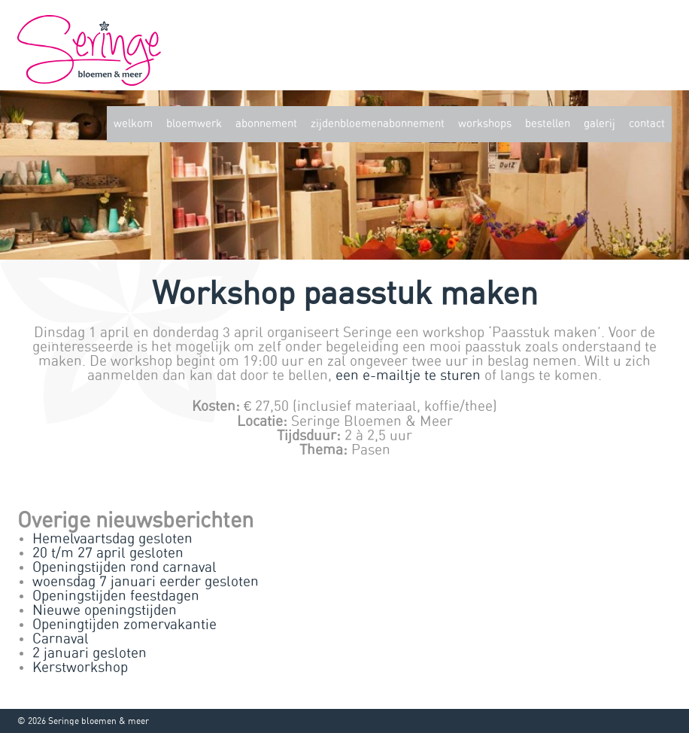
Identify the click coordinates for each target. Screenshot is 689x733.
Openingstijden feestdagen (115, 596)
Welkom (133, 123)
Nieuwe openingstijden (104, 611)
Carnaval (60, 639)
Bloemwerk (194, 123)
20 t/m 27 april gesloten (108, 553)
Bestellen (547, 123)
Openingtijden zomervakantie (124, 625)
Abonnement (266, 123)
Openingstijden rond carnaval (124, 568)
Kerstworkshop (80, 668)
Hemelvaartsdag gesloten (112, 539)
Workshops (484, 123)
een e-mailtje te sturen (408, 376)
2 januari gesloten (89, 653)
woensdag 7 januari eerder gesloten (145, 582)
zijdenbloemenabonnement (378, 123)
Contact (647, 123)
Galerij (599, 123)
